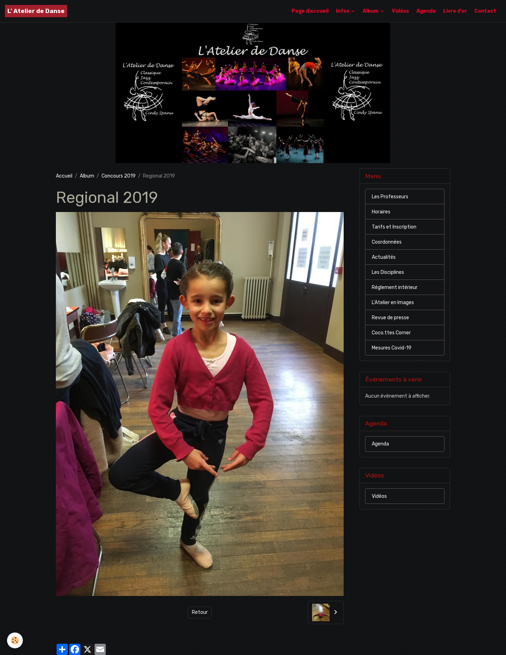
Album (371, 11)
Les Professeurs (390, 197)
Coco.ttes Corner (391, 333)
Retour (200, 612)
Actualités (384, 257)
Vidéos (400, 11)
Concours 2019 (119, 176)
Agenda (426, 11)
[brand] (36, 11)
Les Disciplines (388, 272)
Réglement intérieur (394, 287)
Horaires (381, 212)
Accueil (64, 176)
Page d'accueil (310, 11)
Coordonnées (387, 242)
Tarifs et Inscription (394, 227)
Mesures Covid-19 (391, 348)
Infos (343, 11)
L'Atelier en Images (393, 303)
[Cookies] (15, 640)
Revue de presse (390, 318)
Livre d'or (455, 11)
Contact (485, 11)
